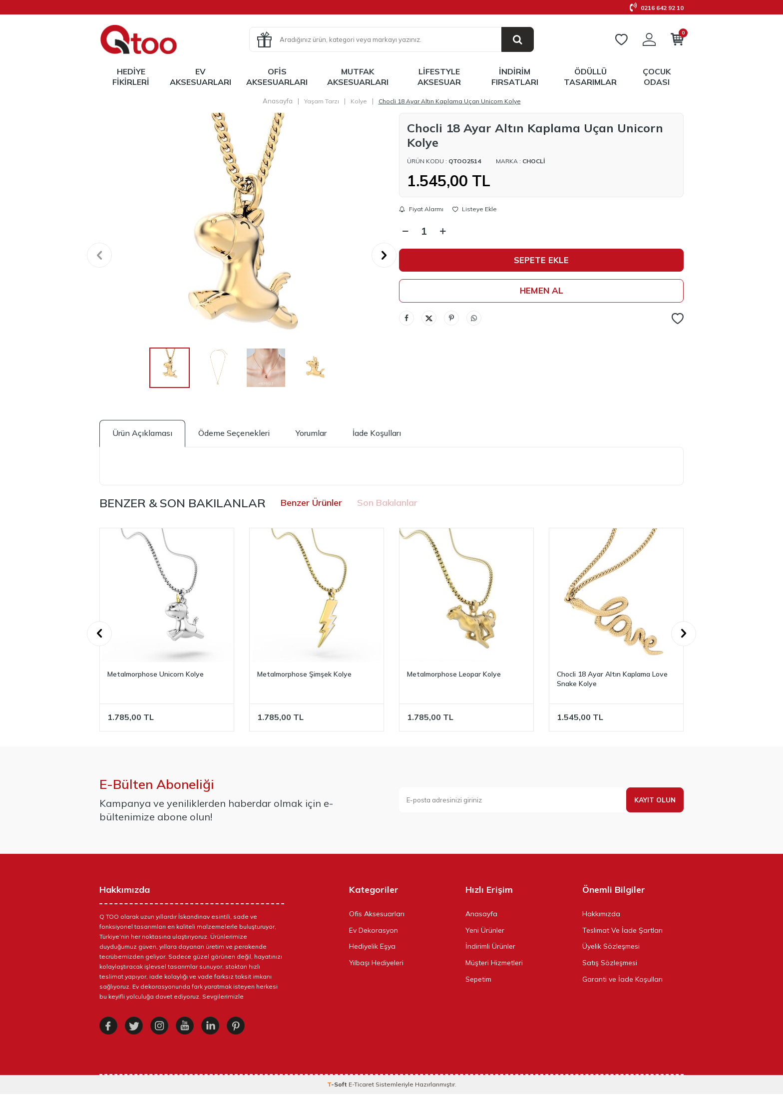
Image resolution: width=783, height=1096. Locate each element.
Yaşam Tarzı (321, 101)
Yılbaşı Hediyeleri (376, 962)
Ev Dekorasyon (373, 930)
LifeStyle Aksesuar (439, 76)
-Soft (338, 1086)
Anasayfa (278, 101)
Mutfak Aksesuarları (358, 76)
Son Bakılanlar (387, 502)
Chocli (533, 161)
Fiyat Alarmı (421, 209)
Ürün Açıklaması (142, 433)
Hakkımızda (601, 913)
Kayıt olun (654, 799)
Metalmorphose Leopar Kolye (454, 674)
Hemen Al (541, 291)
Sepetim (478, 979)
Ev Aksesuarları (200, 76)
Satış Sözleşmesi (609, 962)
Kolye (359, 101)
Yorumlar (311, 433)
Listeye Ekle (474, 209)
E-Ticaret (361, 1086)
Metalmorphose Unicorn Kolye (155, 674)
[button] (99, 255)
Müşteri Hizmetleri (494, 962)
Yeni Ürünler (484, 930)
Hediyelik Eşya (372, 946)
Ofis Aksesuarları (277, 76)
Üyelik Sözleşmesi (611, 946)
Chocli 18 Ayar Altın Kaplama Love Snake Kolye (612, 679)
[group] (241, 255)
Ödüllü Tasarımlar (590, 76)
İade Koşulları (377, 433)
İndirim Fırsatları (514, 76)
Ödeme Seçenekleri (234, 433)
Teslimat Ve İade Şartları (622, 930)
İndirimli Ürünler (490, 946)
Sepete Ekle (541, 260)
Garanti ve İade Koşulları (622, 979)
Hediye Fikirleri (130, 76)
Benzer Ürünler (311, 502)
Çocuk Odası (657, 76)
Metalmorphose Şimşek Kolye (304, 674)
